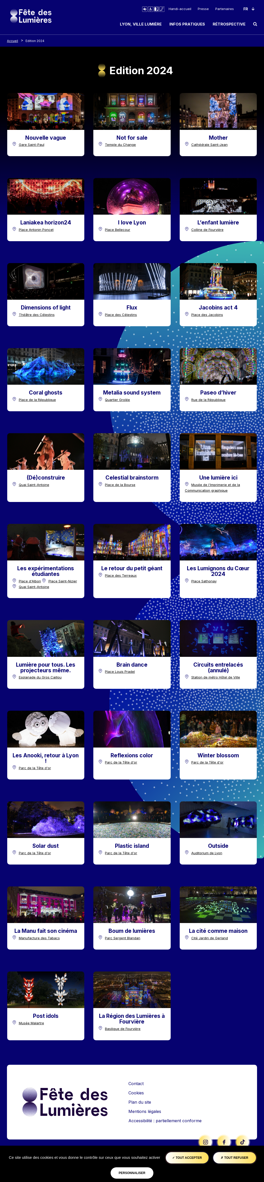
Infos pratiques (187, 24)
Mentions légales (144, 1111)
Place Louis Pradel (120, 671)
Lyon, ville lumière (141, 24)
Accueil (12, 41)
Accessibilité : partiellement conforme (165, 1120)
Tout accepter (187, 1158)
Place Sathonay (204, 581)
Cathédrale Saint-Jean (209, 144)
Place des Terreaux (121, 575)
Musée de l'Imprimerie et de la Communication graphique (212, 487)
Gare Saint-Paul (31, 144)
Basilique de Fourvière (123, 1029)
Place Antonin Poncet (36, 230)
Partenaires (224, 9)
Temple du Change (120, 144)
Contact (136, 1083)
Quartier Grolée (117, 400)
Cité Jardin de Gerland (209, 938)
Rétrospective (229, 24)
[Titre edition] (45, 138)
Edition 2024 (35, 41)
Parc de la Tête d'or (35, 768)
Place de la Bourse (120, 485)
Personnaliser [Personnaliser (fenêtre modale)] (132, 1173)
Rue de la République (208, 400)
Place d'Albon (30, 581)
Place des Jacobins (207, 315)
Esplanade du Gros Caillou (40, 677)
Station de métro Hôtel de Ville (215, 677)
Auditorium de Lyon (206, 853)
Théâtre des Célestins (37, 315)
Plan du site (139, 1102)
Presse (203, 9)
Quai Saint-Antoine (34, 485)
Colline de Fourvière (207, 230)
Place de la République (37, 400)
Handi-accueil (180, 9)
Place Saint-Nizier (62, 581)
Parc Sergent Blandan (122, 938)
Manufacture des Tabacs (39, 938)
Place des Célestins (121, 315)
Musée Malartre (31, 1023)
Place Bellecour (117, 230)
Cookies (136, 1092)
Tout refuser (234, 1158)
